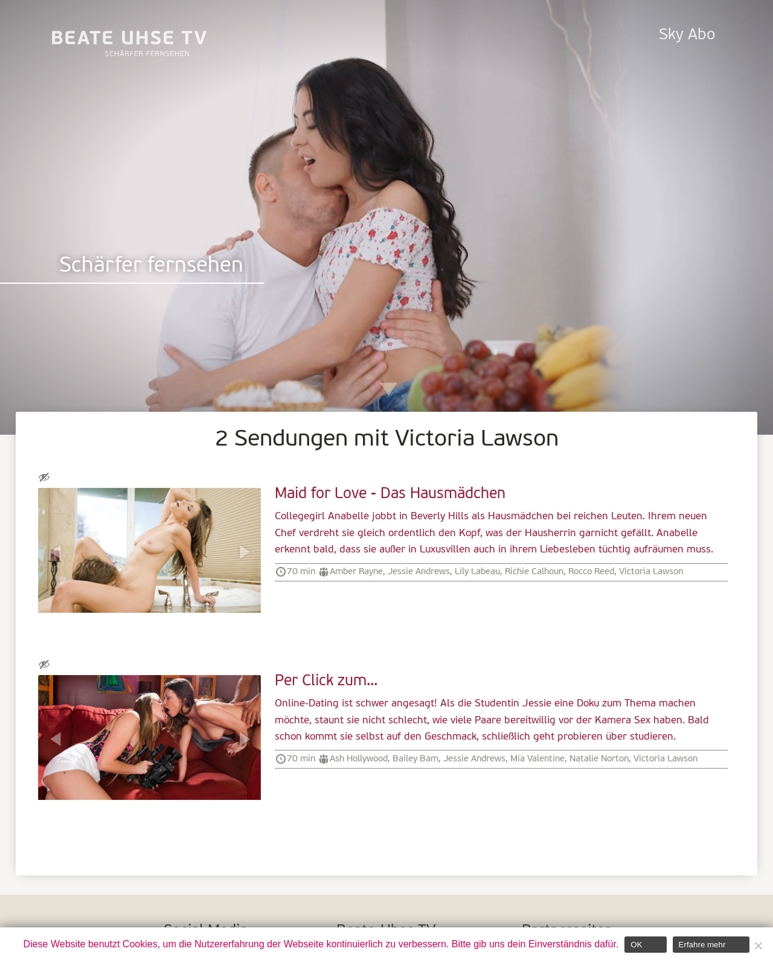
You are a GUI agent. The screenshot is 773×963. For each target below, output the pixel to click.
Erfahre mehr (702, 944)
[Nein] (758, 945)
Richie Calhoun (534, 572)
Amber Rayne (356, 572)
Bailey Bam (415, 759)
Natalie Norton (599, 759)
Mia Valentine (537, 759)
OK (636, 944)
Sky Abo (687, 35)
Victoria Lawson (651, 572)
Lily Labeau (477, 572)
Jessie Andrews (419, 572)
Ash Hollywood (359, 759)
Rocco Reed (591, 572)
